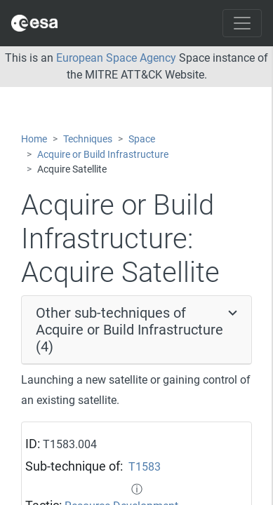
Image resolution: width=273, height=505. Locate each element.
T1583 (144, 466)
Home (34, 139)
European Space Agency (116, 58)
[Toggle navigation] (242, 23)
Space (141, 139)
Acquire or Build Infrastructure (102, 155)
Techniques (87, 139)
